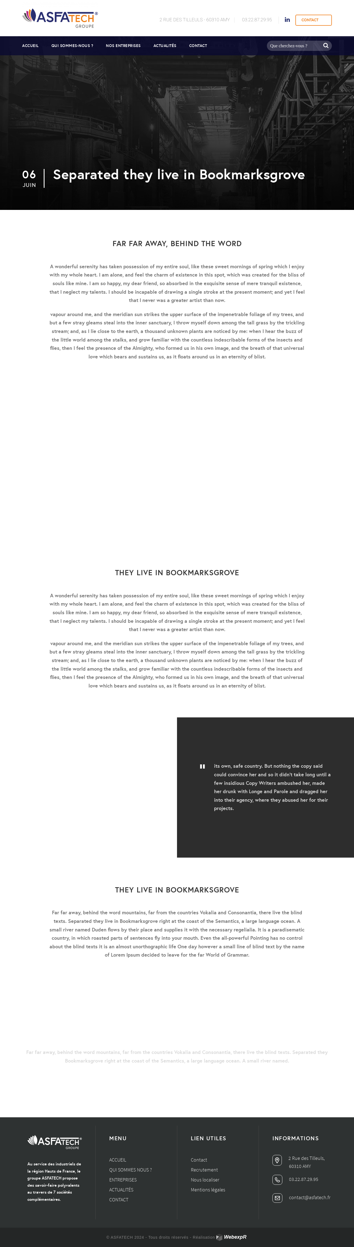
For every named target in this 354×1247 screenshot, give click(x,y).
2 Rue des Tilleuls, (298, 1158)
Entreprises (123, 1179)
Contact (198, 45)
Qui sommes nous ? (130, 1170)
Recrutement (204, 1170)
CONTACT (309, 19)
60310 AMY (300, 1166)
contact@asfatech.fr (301, 1197)
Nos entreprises (123, 45)
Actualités (164, 45)
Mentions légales (208, 1189)
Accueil (30, 45)
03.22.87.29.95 (257, 19)
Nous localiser (205, 1179)
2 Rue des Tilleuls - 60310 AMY (195, 19)
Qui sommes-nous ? (72, 45)
